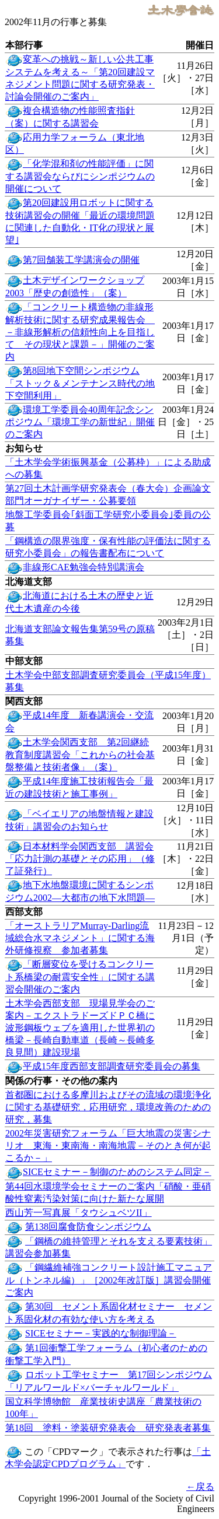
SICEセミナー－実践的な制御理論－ (100, 1333)
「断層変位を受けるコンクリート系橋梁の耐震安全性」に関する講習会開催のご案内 (80, 976)
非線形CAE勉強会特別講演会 (83, 567)
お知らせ (24, 448)
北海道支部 (28, 582)
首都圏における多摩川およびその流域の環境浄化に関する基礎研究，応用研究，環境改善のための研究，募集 (108, 1107)
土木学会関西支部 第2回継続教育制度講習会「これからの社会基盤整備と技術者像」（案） (80, 754)
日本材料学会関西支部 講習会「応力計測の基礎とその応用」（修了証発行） (80, 858)
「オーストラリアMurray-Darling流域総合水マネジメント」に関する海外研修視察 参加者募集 (80, 938)
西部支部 (24, 912)
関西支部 (24, 701)
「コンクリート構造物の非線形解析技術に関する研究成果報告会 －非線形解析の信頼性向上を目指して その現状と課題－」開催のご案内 (80, 332)
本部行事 (24, 45)
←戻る (200, 1487)
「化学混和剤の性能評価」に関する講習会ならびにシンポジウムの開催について (80, 176)
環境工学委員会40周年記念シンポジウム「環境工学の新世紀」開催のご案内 (80, 422)
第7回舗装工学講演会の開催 (81, 260)
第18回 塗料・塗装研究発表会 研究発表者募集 (108, 1428)
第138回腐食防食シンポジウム (88, 1227)
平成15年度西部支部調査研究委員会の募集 (111, 1066)
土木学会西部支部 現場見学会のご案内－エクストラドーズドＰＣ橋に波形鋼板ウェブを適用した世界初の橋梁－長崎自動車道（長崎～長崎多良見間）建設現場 (80, 1027)
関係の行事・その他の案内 (61, 1081)
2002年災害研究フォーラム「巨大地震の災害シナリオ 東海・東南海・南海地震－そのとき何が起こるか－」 (108, 1145)
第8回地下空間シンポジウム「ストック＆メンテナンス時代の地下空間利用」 (80, 383)
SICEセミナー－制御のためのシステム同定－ (117, 1172)
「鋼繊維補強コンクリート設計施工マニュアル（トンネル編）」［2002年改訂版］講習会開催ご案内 (108, 1279)
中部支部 (24, 661)
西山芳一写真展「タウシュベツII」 (78, 1213)
